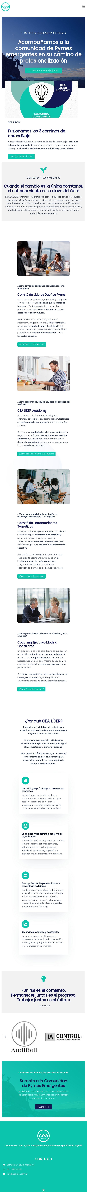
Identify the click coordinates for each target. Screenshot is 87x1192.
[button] (84, 6)
